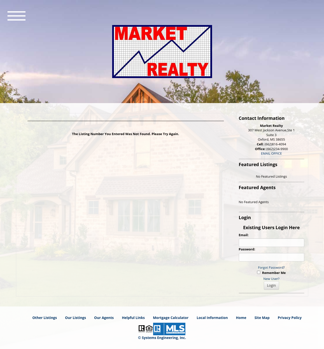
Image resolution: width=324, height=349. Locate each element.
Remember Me (271, 272)
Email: (244, 235)
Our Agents (104, 317)
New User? (271, 278)
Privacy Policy (290, 317)
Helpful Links (133, 317)
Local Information (212, 317)
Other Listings (44, 317)
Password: (247, 249)
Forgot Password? (271, 267)
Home (241, 317)
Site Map (262, 317)
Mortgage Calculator (170, 317)
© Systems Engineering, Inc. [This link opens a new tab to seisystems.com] (162, 337)
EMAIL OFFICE (271, 153)
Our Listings (75, 317)
